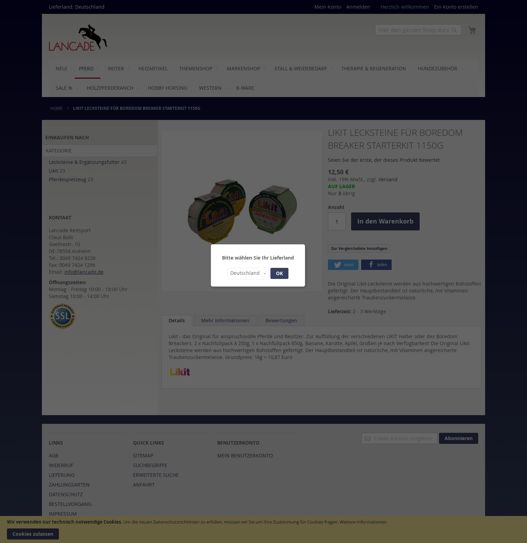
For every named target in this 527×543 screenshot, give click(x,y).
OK (279, 273)
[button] (248, 273)
